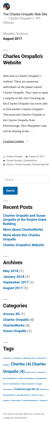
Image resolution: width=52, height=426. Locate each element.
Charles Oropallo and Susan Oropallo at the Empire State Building (24, 219)
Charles (10, 164)
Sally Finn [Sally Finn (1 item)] (44, 389)
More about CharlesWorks (23, 229)
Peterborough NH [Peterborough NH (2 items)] (27, 389)
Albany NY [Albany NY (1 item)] (42, 358)
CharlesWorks (30, 160)
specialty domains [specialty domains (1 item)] (24, 395)
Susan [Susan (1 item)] (35, 395)
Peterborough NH (40, 164)
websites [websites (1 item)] (44, 400)
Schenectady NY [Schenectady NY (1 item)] (9, 395)
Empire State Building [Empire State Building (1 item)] (27, 378)
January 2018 (13, 277)
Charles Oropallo (14, 156)
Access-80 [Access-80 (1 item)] (7, 358)
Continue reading (16, 141)
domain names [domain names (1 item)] (31, 372)
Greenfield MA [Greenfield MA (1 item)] (15, 384)
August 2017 (13, 288)
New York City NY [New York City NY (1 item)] (28, 384)
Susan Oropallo (14, 331)
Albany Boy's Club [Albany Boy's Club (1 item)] (30, 358)
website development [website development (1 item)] (31, 400)
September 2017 (16, 282)
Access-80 (11, 314)
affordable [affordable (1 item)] (17, 358)
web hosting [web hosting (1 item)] (17, 400)
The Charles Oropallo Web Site (25, 14)
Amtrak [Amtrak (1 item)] (6, 365)
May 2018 (10, 271)
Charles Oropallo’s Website (23, 245)
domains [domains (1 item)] (42, 372)
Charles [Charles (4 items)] (21, 364)
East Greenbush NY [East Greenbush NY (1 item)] (10, 378)
